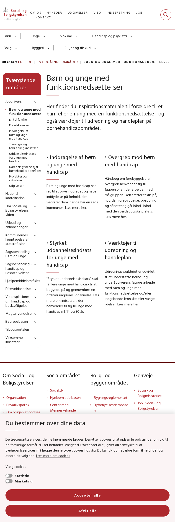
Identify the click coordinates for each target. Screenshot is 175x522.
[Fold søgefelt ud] (165, 14)
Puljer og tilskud (77, 47)
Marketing (24, 481)
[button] (34, 101)
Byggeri (38, 47)
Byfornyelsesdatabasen (111, 407)
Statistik (22, 475)
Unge (35, 36)
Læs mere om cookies (53, 455)
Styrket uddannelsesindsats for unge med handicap (68, 254)
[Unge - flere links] (44, 36)
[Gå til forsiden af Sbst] (13, 14)
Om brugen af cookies (23, 412)
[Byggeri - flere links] (49, 47)
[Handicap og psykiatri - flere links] (131, 36)
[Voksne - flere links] (76, 36)
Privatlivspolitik (17, 404)
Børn (7, 36)
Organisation (16, 397)
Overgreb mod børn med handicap (130, 161)
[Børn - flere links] (16, 36)
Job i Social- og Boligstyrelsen (149, 406)
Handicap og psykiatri (109, 36)
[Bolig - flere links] (16, 47)
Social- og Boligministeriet (150, 393)
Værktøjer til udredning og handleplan (121, 250)
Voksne (66, 36)
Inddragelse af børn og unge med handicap (71, 164)
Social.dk (56, 390)
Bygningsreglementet (110, 397)
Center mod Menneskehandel (63, 407)
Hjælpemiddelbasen (65, 397)
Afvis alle (87, 510)
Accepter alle (87, 495)
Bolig (8, 47)
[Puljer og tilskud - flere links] (95, 47)
